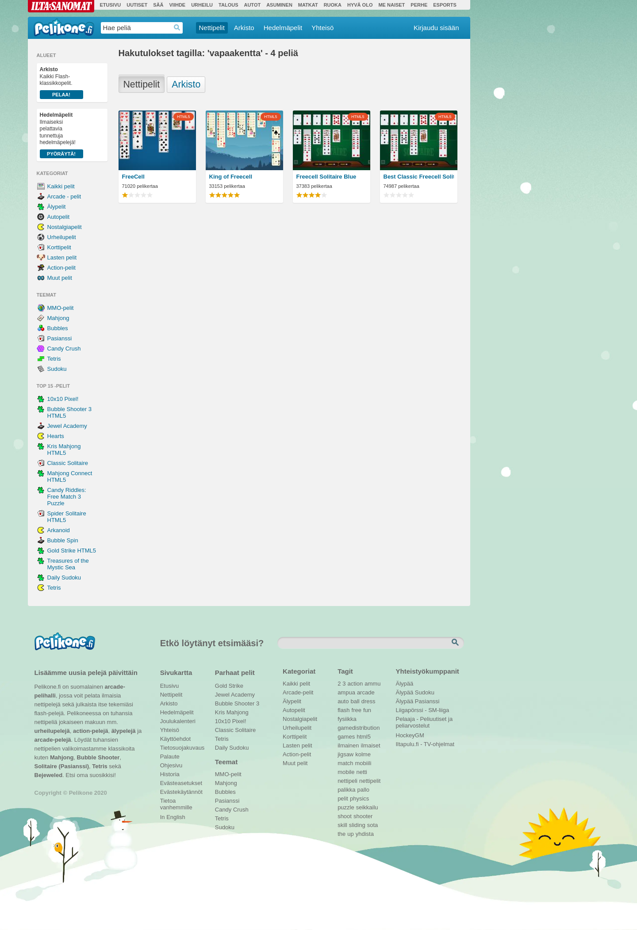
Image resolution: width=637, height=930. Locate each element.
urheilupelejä (52, 731)
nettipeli (347, 781)
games (346, 736)
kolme (363, 754)
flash (343, 710)
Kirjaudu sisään (436, 27)
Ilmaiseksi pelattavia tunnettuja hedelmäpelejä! (61, 135)
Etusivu (110, 5)
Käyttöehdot (175, 739)
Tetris (54, 358)
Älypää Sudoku (415, 692)
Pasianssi (59, 338)
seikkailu (367, 807)
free (356, 710)
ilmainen (348, 745)
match (345, 763)
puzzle (346, 807)
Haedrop (177, 27)
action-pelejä (90, 731)
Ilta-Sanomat (61, 6)
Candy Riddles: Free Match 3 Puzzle (66, 497)
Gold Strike (229, 685)
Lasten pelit (62, 257)
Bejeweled (49, 775)
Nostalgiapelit (64, 227)
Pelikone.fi (64, 27)
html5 (364, 736)
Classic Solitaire (67, 463)
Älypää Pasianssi (418, 701)
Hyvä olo (359, 5)
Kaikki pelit (61, 186)
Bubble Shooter (98, 757)
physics (359, 798)
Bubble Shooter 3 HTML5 (69, 412)
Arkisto (244, 27)
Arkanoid (58, 530)
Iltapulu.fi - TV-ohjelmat (425, 744)
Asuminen (279, 5)
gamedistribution (359, 727)
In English (172, 817)
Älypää (405, 683)
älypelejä (123, 731)
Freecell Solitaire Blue (326, 176)
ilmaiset (370, 745)
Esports (445, 5)
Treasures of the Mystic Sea (68, 564)
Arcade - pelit (64, 196)
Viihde (177, 5)
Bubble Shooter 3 (237, 703)
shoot (345, 816)
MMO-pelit (60, 308)
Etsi (456, 642)
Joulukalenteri (178, 721)
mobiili (363, 763)
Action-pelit (61, 267)
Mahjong (58, 318)
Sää (158, 5)
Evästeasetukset (181, 783)
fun (367, 710)
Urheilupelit (61, 237)
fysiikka (347, 719)
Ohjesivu (171, 765)
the (341, 834)
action (355, 683)
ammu (372, 683)
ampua (346, 692)
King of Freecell (231, 176)
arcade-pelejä (53, 739)
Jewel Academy (67, 426)
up (350, 834)
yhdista (365, 834)
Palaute (170, 756)
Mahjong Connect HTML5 (69, 476)
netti (361, 772)
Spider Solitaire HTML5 (66, 516)
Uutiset (137, 5)
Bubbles (57, 328)
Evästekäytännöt (181, 792)
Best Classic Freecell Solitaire (419, 176)
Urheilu (202, 5)
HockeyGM (410, 735)
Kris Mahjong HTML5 (64, 449)
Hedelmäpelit (283, 27)
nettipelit (369, 781)
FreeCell (133, 176)
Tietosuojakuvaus (181, 747)
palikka (346, 789)
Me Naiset (391, 5)
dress (368, 701)
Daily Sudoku (64, 577)
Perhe (419, 5)
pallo (363, 789)
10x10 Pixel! (63, 399)
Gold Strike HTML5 (71, 550)
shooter (362, 816)
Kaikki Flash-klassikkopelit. (61, 82)
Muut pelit (59, 277)
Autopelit (58, 216)
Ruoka (333, 5)
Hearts (55, 436)
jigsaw (345, 754)
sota (372, 825)
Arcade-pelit (298, 692)
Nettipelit (212, 27)
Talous (228, 5)
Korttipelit (59, 247)
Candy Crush (64, 348)
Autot (252, 5)
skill (342, 825)
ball (354, 701)
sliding (357, 825)
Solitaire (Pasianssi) (62, 766)
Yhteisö (322, 27)
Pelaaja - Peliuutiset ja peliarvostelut (424, 720)
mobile (346, 772)
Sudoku (57, 369)
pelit (343, 798)
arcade (366, 692)
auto (343, 701)
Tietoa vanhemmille (176, 801)
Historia (170, 774)
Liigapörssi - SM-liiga (422, 710)
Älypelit (56, 206)
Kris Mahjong (232, 712)
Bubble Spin (62, 540)
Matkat (308, 5)
